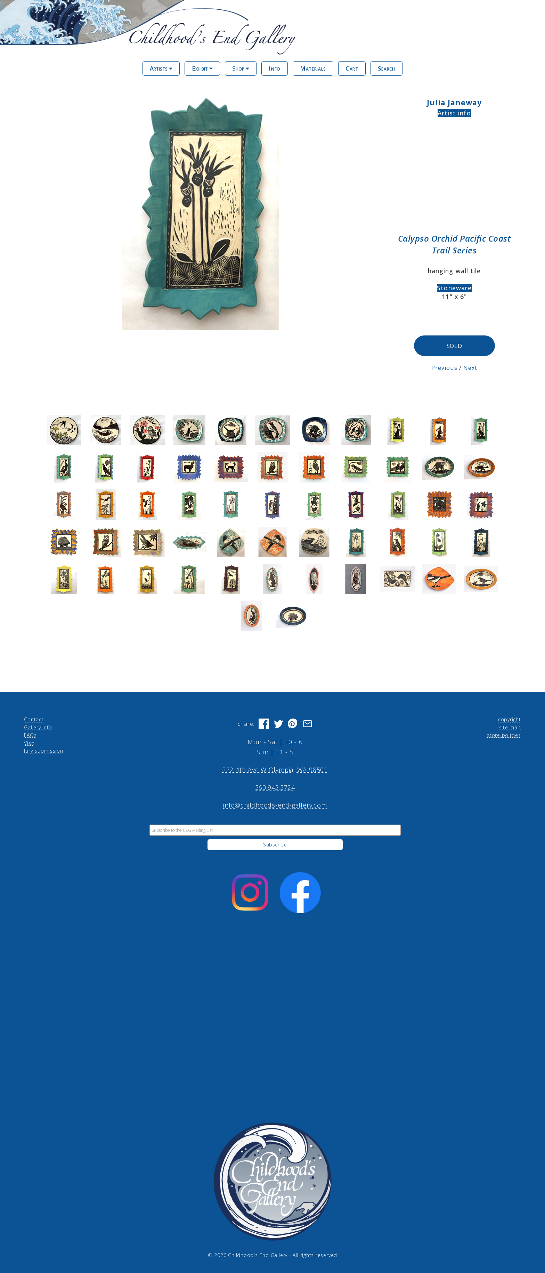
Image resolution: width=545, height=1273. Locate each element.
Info (274, 68)
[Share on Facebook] (264, 724)
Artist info (454, 113)
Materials (313, 68)
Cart (351, 68)
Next (470, 367)
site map (510, 727)
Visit (29, 742)
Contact (33, 719)
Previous (444, 367)
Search (386, 68)
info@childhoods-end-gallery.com (275, 805)
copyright (509, 719)
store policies (504, 735)
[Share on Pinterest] (293, 724)
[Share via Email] (307, 724)
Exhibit (202, 68)
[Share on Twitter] (278, 724)
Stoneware (454, 288)
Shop (240, 68)
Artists (161, 68)
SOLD (454, 346)
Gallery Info (38, 727)
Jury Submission (43, 750)
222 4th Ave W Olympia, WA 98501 (275, 769)
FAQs (30, 735)
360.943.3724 (275, 787)
